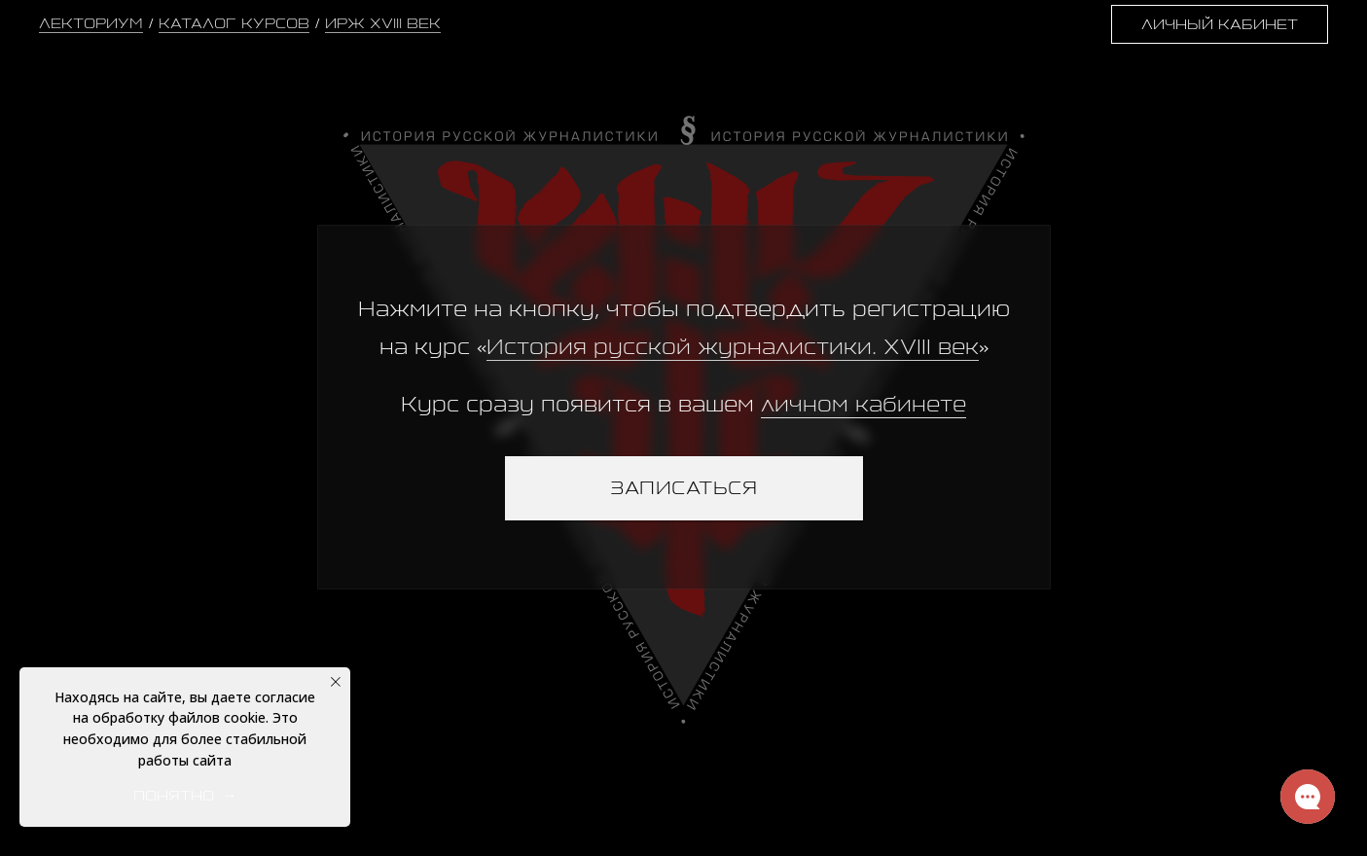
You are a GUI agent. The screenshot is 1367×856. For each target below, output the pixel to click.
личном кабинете (863, 404)
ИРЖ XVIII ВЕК (383, 23)
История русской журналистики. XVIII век (732, 347)
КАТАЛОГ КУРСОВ (234, 23)
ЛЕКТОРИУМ (91, 23)
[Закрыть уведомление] (335, 682)
